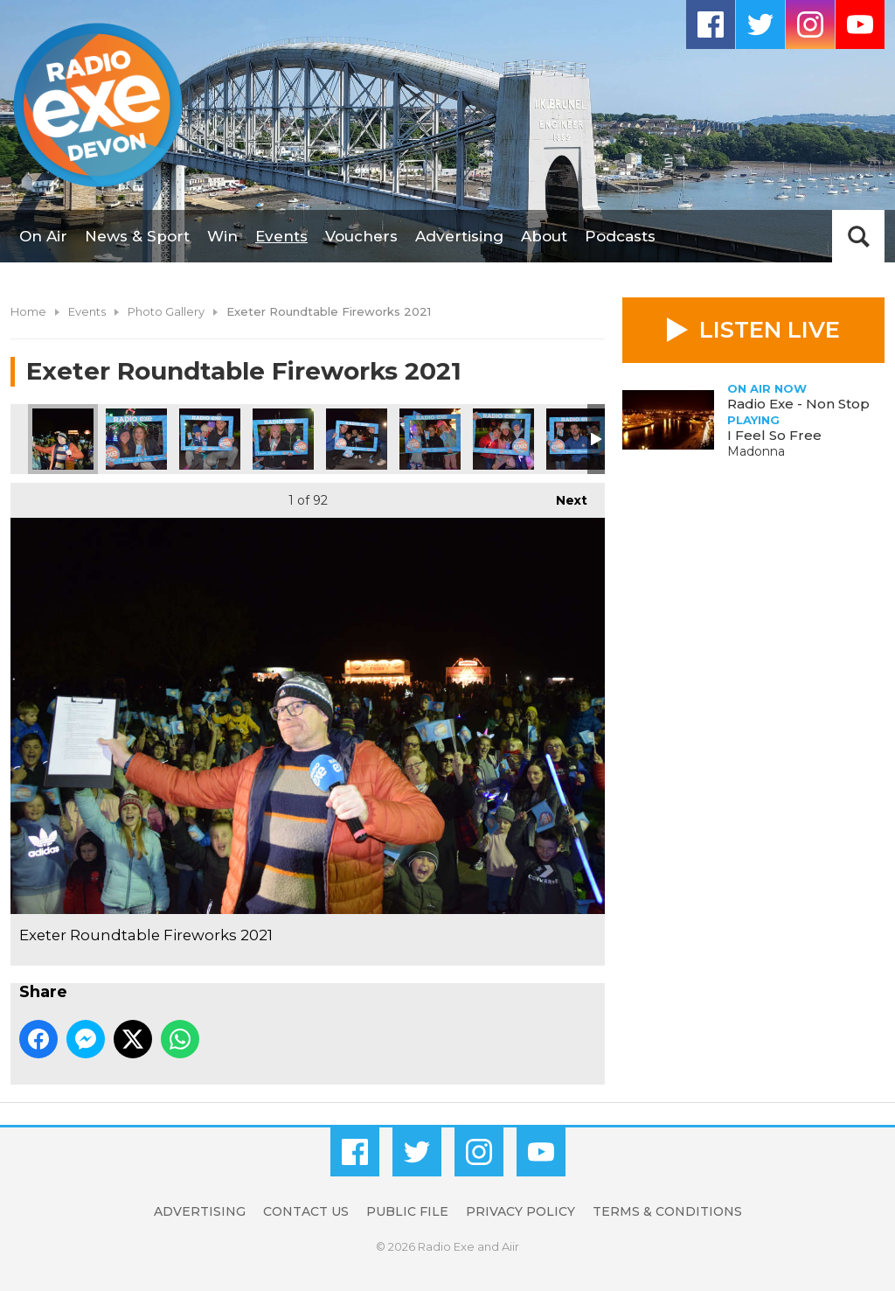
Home (28, 311)
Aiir (510, 1246)
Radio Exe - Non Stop (798, 403)
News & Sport (137, 236)
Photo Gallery (166, 311)
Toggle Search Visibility (858, 236)
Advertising (459, 236)
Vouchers (361, 236)
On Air (43, 236)
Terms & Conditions (667, 1211)
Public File (407, 1211)
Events (281, 236)
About (544, 236)
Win (222, 236)
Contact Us (306, 1211)
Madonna (756, 451)
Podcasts (620, 236)
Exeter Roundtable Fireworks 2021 (63, 439)
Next (562, 495)
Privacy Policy (520, 1211)
